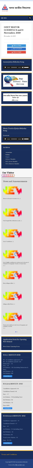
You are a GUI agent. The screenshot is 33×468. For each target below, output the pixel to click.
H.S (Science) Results (12, 163)
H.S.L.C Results (10, 159)
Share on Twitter (17, 45)
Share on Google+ (17, 52)
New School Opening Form (11, 346)
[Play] (5, 67)
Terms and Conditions (9, 454)
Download (6, 135)
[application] (16, 67)
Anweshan (9, 152)
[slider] (14, 67)
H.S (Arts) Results (11, 161)
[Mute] (23, 67)
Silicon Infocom (20, 465)
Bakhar (8, 154)
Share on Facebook (17, 48)
